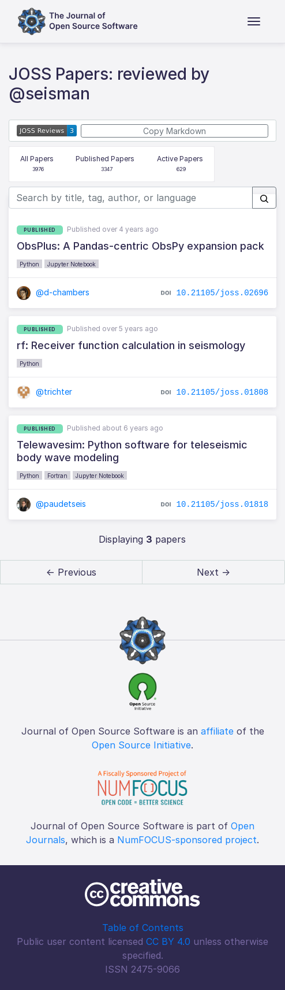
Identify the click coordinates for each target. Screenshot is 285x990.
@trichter (45, 391)
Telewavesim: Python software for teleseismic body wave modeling (132, 451)
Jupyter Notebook (71, 264)
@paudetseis (52, 504)
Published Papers (105, 164)
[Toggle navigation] (254, 21)
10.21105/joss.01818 (223, 504)
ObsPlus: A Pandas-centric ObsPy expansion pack (140, 246)
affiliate (217, 731)
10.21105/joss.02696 (223, 292)
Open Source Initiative (141, 745)
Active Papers (180, 164)
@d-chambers (53, 292)
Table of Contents (142, 927)
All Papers (37, 164)
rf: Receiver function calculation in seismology (131, 345)
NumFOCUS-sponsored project (187, 840)
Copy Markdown (174, 131)
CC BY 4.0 (168, 941)
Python (29, 264)
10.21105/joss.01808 (223, 391)
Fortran (57, 475)
